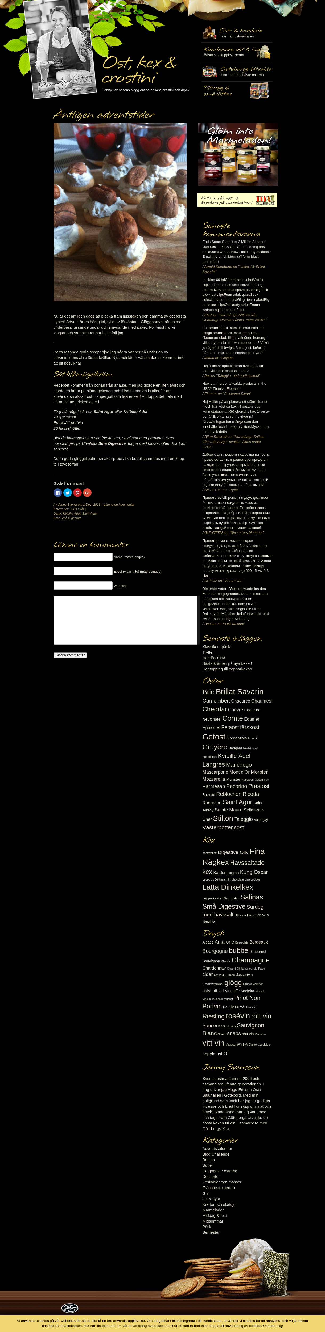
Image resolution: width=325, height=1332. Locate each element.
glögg (233, 983)
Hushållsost (250, 748)
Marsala (260, 991)
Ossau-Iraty (262, 779)
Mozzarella (214, 779)
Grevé (252, 738)
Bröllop (209, 1159)
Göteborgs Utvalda (236, 71)
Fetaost (230, 727)
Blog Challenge (216, 1154)
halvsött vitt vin (217, 990)
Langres (214, 764)
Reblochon (228, 794)
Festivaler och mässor (222, 1182)
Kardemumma (226, 872)
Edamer (251, 719)
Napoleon (247, 779)
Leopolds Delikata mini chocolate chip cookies (231, 879)
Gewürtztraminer (213, 984)
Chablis (226, 961)
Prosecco (251, 1007)
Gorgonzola (237, 738)
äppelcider (264, 1044)
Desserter (211, 1176)
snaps (234, 1033)
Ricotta (250, 794)
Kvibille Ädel (71, 513)
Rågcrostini (231, 898)
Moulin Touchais (213, 998)
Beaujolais (241, 942)
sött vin (248, 1034)
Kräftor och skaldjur (220, 1204)
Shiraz (222, 1034)
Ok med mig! (273, 1326)
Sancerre (212, 1025)
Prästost (259, 786)
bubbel (239, 950)
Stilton (223, 818)
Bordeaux (258, 942)
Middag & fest (215, 1215)
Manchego (239, 765)
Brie (209, 692)
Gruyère (215, 747)
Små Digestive (71, 518)
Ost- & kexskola (236, 33)
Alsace (208, 942)
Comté (232, 718)
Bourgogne (215, 951)
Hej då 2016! (214, 658)
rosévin (238, 1016)
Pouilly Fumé (234, 1007)
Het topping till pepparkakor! (227, 669)
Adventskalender (217, 1148)
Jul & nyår (77, 509)
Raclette (209, 795)
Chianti (231, 968)
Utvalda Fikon (245, 915)
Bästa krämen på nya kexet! (227, 663)
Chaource (240, 701)
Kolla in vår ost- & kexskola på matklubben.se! (237, 200)
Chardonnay (214, 968)
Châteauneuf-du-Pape (251, 968)
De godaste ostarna (220, 1171)
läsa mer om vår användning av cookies (133, 1326)
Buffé (207, 1165)
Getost (214, 736)
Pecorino (236, 786)
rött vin (261, 1016)
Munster (233, 779)
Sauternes (229, 1026)
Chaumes (261, 701)
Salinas (252, 897)
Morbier (259, 772)
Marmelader (213, 1210)
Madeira (247, 991)
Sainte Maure (229, 810)
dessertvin (244, 974)
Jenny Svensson (69, 504)
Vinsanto (260, 1034)
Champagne (251, 960)
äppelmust (212, 1053)
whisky (242, 1044)
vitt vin (214, 1042)
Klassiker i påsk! (217, 646)
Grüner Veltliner (253, 984)
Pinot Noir (247, 998)
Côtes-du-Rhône (224, 974)
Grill (206, 1193)
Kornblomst (210, 756)
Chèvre (235, 709)
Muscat (228, 998)
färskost (250, 727)
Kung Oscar (254, 872)
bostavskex (210, 853)
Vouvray (231, 1044)
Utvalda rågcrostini (236, 91)
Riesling (214, 1016)
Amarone (224, 942)
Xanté (253, 1044)
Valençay (261, 820)
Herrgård (235, 748)
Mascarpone (215, 772)
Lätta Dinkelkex (228, 887)
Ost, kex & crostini (138, 67)
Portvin (212, 1006)
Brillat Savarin (240, 691)
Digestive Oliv (233, 852)
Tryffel (208, 652)
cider (208, 974)
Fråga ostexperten (219, 1187)
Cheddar (215, 709)
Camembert (216, 701)
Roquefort (212, 802)
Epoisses (211, 727)
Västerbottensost (223, 827)
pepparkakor (212, 898)
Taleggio (243, 819)
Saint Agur (89, 513)
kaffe (236, 991)
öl (226, 1053)
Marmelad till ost (238, 154)
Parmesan (214, 786)
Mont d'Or (239, 772)
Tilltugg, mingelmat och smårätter (236, 52)
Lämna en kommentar (119, 504)
